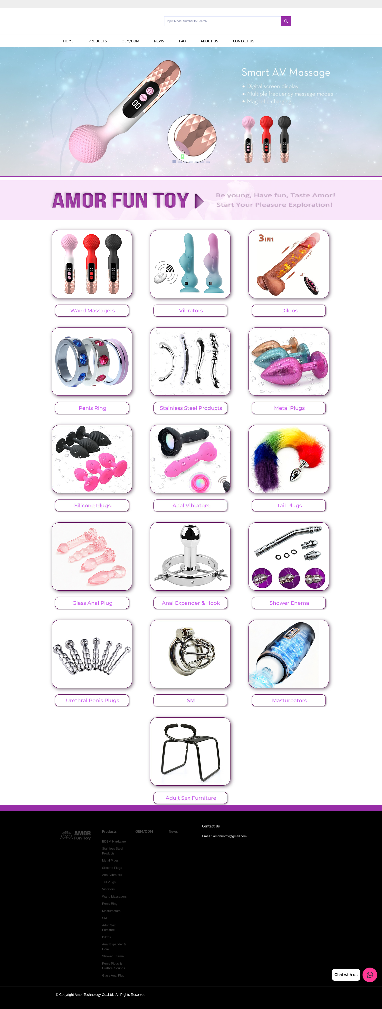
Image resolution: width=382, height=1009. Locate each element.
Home (68, 40)
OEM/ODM (130, 40)
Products (97, 40)
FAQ (182, 40)
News (159, 40)
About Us (209, 40)
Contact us (243, 40)
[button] (174, 161)
